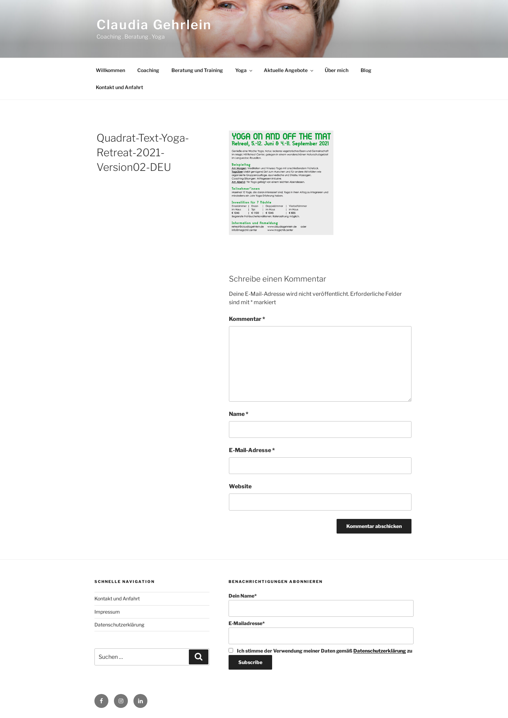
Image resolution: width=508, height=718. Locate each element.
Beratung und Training (197, 70)
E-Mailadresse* (321, 632)
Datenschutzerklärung (119, 625)
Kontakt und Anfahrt (119, 87)
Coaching (148, 70)
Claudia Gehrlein (154, 24)
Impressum (107, 612)
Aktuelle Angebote (289, 70)
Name (238, 414)
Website (240, 486)
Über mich (336, 70)
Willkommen (110, 70)
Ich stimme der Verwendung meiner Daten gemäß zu (320, 651)
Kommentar (247, 319)
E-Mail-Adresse (252, 450)
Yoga (244, 70)
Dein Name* (321, 605)
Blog (366, 70)
